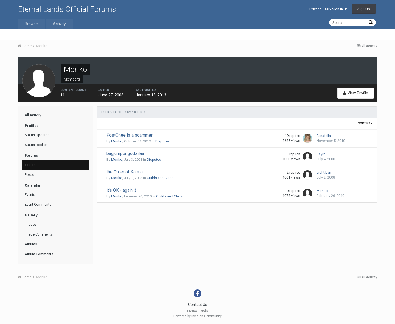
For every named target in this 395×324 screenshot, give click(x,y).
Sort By (365, 123)
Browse (31, 24)
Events (30, 195)
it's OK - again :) (121, 190)
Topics (30, 165)
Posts (29, 175)
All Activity (33, 115)
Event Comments (38, 204)
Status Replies (36, 145)
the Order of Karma (124, 171)
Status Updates (37, 135)
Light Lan (324, 172)
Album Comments (39, 254)
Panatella (324, 136)
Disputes (162, 141)
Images (30, 224)
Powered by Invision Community (197, 316)
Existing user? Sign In (328, 9)
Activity (59, 24)
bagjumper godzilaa (125, 153)
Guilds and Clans (160, 178)
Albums (31, 244)
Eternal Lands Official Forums (67, 9)
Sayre (321, 154)
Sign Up (363, 9)
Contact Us (197, 304)
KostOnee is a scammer (129, 135)
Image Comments (39, 234)
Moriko (116, 141)
